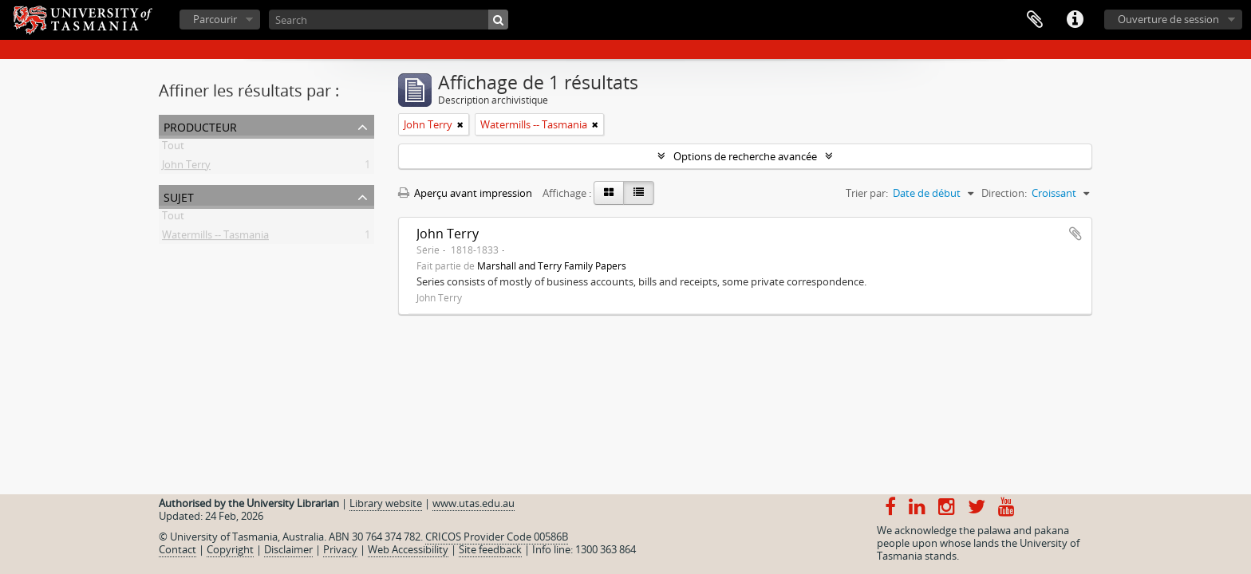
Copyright (230, 549)
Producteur (200, 125)
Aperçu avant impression (465, 193)
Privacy (340, 549)
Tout (173, 148)
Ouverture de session (1168, 19)
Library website (385, 503)
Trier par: (867, 193)
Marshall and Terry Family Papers (551, 265)
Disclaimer (288, 549)
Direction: (1004, 193)
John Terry (186, 167)
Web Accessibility (408, 549)
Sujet (179, 195)
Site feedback (490, 549)
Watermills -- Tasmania (215, 237)
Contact (177, 549)
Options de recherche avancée (745, 156)
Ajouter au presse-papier (1075, 234)
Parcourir (215, 19)
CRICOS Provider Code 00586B (496, 536)
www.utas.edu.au (473, 503)
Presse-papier (1035, 20)
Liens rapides (1075, 20)
